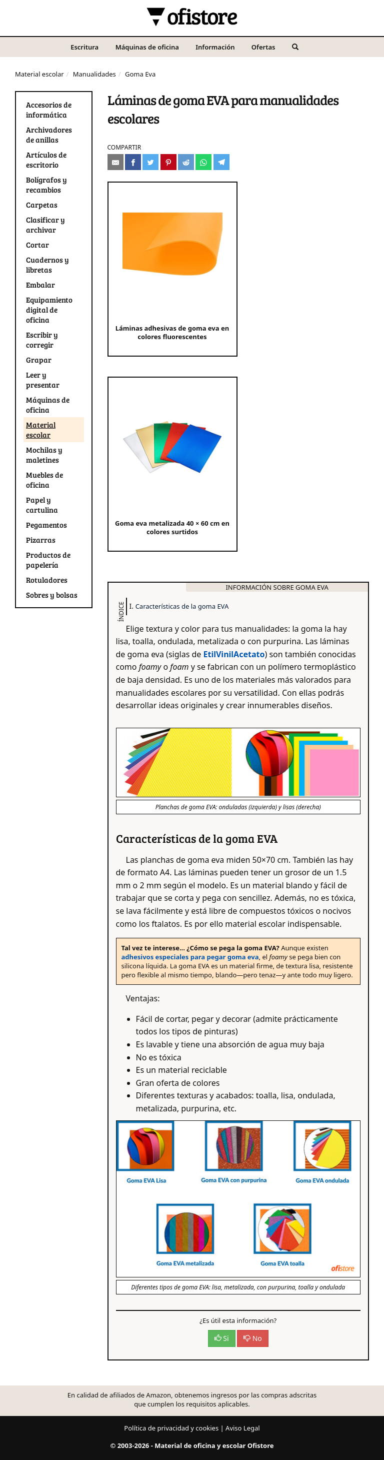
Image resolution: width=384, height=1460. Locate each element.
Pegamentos (46, 525)
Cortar (37, 245)
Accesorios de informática (49, 110)
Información (215, 47)
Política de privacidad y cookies (171, 1427)
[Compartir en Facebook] (133, 162)
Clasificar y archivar (45, 225)
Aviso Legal (243, 1427)
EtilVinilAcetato (234, 654)
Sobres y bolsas (52, 595)
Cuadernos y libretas (47, 265)
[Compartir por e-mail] (116, 162)
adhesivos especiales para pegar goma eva (190, 956)
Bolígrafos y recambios (46, 185)
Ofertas (264, 47)
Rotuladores (47, 580)
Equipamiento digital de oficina (49, 310)
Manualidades (94, 74)
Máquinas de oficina (147, 47)
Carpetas (42, 205)
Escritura (84, 47)
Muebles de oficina (44, 480)
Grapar (39, 360)
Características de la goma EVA (182, 606)
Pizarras (41, 540)
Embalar (40, 285)
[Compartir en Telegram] (222, 162)
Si (221, 1338)
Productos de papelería (48, 560)
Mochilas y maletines (44, 455)
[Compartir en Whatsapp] (204, 162)
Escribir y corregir (42, 340)
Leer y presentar (43, 380)
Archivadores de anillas (49, 135)
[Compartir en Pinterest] (168, 162)
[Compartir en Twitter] (150, 162)
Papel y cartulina (42, 505)
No (253, 1338)
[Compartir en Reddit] (186, 162)
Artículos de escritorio (46, 160)
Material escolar (39, 74)
